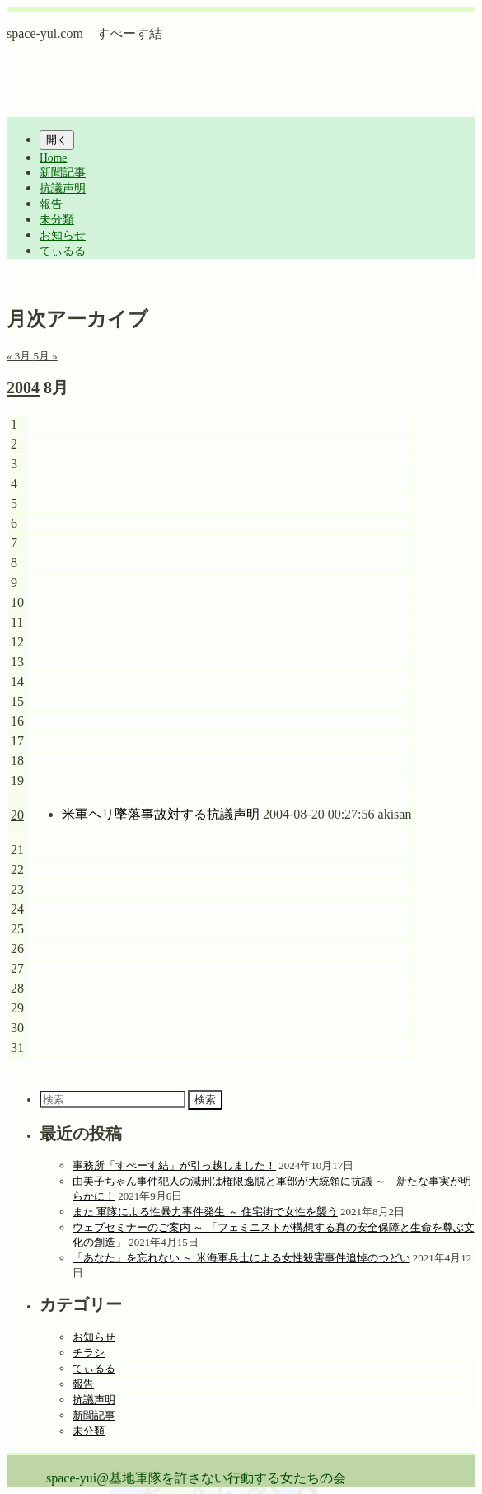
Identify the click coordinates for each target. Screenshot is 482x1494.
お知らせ (63, 235)
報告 (51, 204)
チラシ (89, 1352)
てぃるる (63, 251)
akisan (395, 814)
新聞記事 (63, 173)
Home (53, 158)
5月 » (46, 356)
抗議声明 (63, 188)
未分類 (57, 220)
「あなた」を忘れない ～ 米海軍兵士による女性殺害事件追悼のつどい (241, 1258)
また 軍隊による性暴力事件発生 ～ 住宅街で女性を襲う (205, 1211)
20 (17, 815)
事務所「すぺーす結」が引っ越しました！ (174, 1165)
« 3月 (20, 356)
